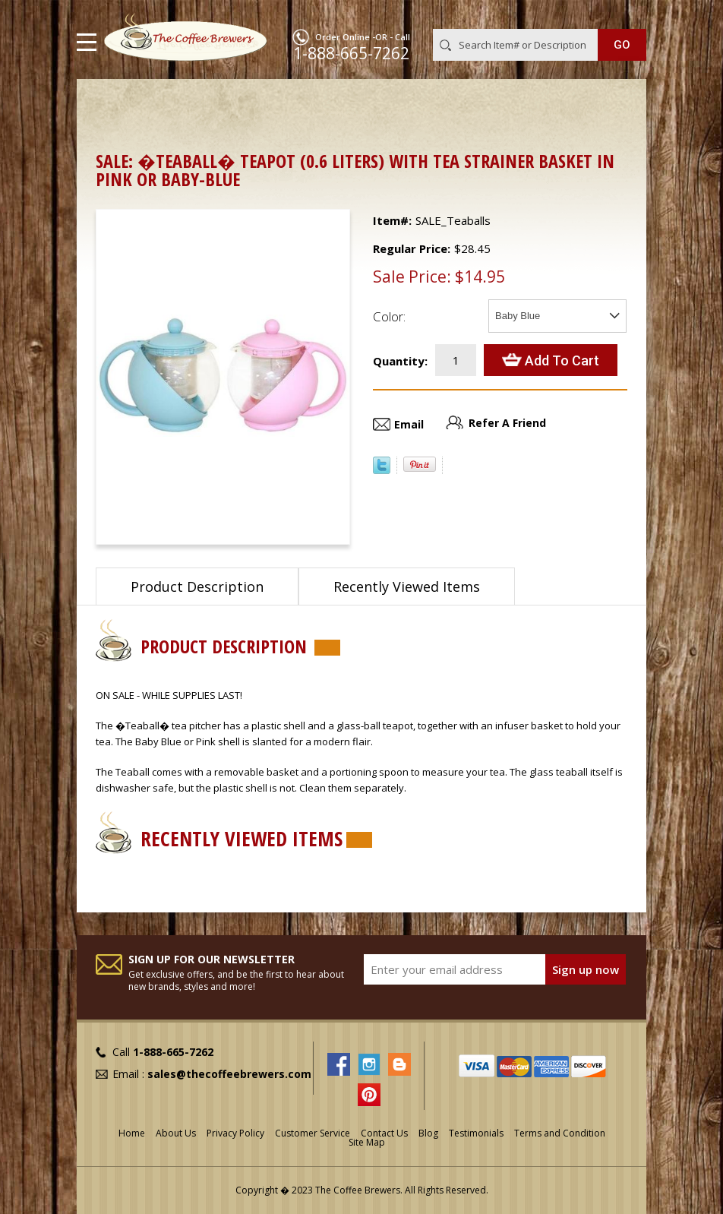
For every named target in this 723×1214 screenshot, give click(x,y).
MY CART (624, 14)
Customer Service (312, 1133)
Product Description (197, 586)
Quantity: (400, 360)
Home (111, 103)
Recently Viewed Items (406, 586)
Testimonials (476, 1133)
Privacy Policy (235, 1133)
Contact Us (384, 1133)
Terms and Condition (559, 1133)
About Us (176, 1133)
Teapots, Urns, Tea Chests (213, 103)
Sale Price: (412, 276)
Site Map (367, 1142)
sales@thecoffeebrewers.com (229, 1074)
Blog (428, 1133)
